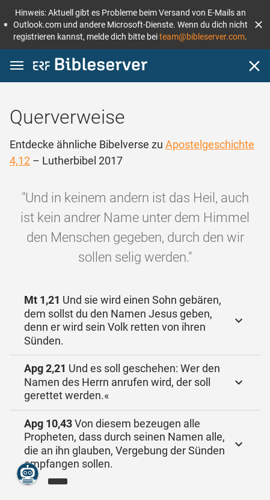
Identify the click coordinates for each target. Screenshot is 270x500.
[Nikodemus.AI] (27, 473)
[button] (259, 25)
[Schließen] (254, 66)
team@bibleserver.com (202, 36)
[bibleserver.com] (90, 66)
